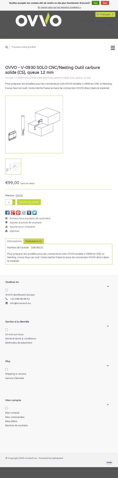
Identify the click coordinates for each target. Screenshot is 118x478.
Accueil (9, 77)
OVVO (19, 195)
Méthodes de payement (18, 342)
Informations (14, 241)
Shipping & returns (15, 373)
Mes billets (11, 421)
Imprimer (12, 231)
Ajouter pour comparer (20, 226)
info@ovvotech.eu (20, 303)
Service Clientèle (14, 378)
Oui (95, 3)
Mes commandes (14, 417)
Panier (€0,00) (94, 21)
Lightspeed (57, 458)
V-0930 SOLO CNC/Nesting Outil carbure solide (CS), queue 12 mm (53, 77)
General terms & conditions (20, 338)
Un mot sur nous (14, 334)
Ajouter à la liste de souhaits (23, 222)
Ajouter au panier (29, 202)
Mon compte (12, 412)
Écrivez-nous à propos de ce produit (27, 218)
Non (105, 3)
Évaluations (34, 241)
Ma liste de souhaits (16, 425)
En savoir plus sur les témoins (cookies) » (59, 7)
